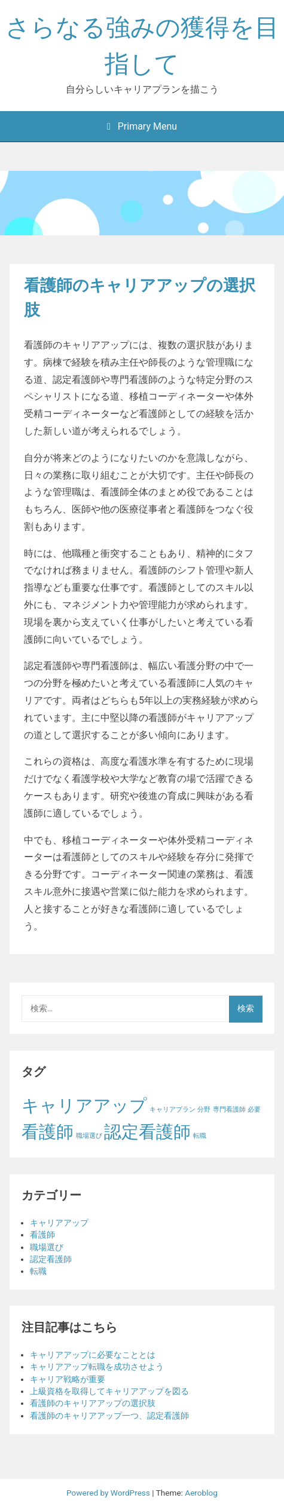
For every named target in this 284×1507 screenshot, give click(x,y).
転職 (38, 1271)
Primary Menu (142, 126)
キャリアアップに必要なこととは (92, 1354)
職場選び (46, 1247)
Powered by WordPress (109, 1492)
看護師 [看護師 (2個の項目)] (48, 1132)
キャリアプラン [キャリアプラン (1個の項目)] (172, 1109)
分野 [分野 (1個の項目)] (203, 1109)
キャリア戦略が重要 (67, 1379)
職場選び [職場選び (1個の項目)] (89, 1136)
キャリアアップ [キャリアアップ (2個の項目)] (84, 1105)
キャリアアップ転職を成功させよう (97, 1366)
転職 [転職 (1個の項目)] (199, 1136)
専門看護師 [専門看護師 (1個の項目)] (229, 1109)
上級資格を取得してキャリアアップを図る (109, 1391)
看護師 (42, 1234)
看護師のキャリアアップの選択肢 (92, 1403)
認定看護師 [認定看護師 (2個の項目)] (147, 1132)
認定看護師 (51, 1259)
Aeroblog (201, 1492)
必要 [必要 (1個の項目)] (254, 1109)
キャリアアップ (59, 1222)
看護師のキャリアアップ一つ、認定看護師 (109, 1415)
